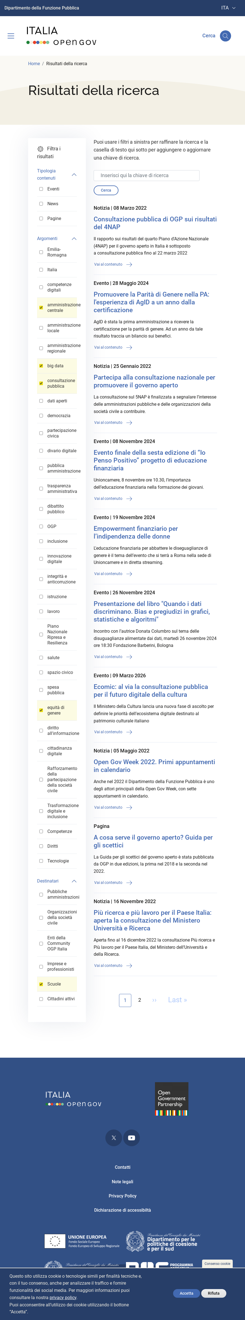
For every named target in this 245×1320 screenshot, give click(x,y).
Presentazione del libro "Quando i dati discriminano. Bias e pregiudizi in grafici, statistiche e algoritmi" (152, 611)
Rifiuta (214, 1293)
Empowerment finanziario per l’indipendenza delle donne (136, 532)
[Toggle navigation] (10, 36)
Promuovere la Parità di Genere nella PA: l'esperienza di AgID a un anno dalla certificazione (151, 302)
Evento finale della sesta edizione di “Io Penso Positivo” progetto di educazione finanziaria (150, 460)
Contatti (122, 1167)
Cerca (106, 190)
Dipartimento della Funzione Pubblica (41, 8)
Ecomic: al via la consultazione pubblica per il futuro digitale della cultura (151, 690)
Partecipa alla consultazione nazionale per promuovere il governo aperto (154, 381)
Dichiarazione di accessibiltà (122, 1210)
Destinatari (48, 881)
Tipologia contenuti (46, 174)
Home (34, 63)
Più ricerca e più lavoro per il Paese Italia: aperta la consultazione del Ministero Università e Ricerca (153, 920)
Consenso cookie (217, 1263)
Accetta (186, 1293)
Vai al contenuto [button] (113, 264)
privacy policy (63, 1297)
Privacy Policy (123, 1196)
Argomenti (47, 238)
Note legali (122, 1181)
